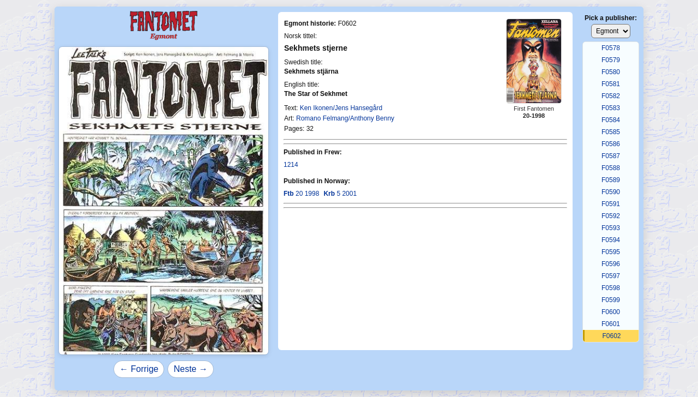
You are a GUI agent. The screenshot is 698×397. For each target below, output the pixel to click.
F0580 (610, 72)
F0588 (610, 168)
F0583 (610, 108)
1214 (291, 165)
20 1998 (301, 193)
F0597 (610, 276)
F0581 (610, 84)
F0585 (610, 132)
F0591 (610, 204)
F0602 (611, 336)
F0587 (610, 156)
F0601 (610, 324)
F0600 (610, 312)
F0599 (610, 300)
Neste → (190, 369)
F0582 (610, 96)
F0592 (610, 216)
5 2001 (340, 193)
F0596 (610, 264)
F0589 (610, 180)
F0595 (610, 252)
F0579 (610, 60)
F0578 (610, 48)
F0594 (610, 240)
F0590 (610, 192)
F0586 (610, 144)
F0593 (610, 228)
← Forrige (138, 369)
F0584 (610, 120)
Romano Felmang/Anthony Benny (345, 118)
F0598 (610, 288)
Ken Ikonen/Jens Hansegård (341, 108)
